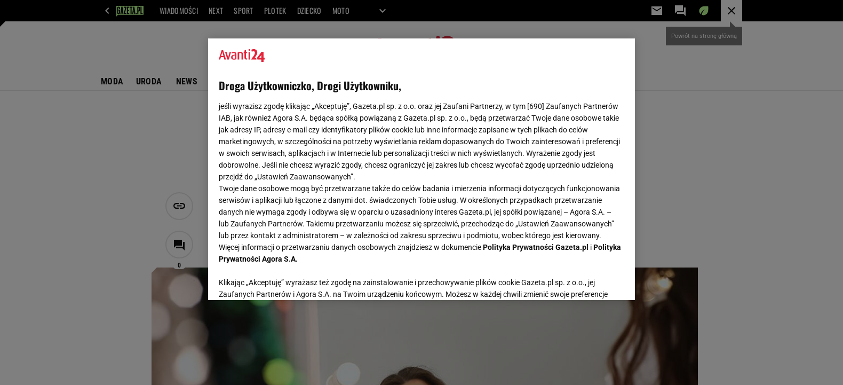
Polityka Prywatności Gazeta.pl (535, 247)
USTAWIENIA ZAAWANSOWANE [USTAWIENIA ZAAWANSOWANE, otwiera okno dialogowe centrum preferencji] (288, 278)
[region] (421, 169)
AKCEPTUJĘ (588, 279)
